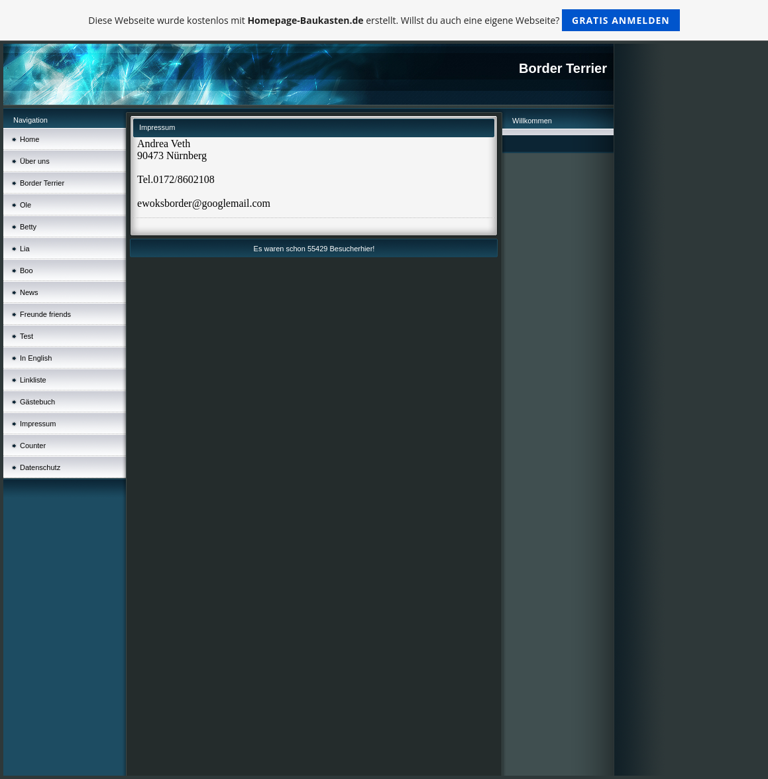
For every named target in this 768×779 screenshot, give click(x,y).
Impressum (38, 424)
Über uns (35, 161)
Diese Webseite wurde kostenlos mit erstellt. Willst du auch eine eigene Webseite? (384, 20)
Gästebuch (37, 402)
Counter (33, 445)
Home (29, 139)
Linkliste (33, 380)
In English (36, 358)
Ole (25, 205)
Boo (26, 270)
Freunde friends (45, 314)
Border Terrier (42, 183)
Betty (28, 227)
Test (26, 336)
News (29, 292)
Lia (25, 249)
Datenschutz (40, 467)
